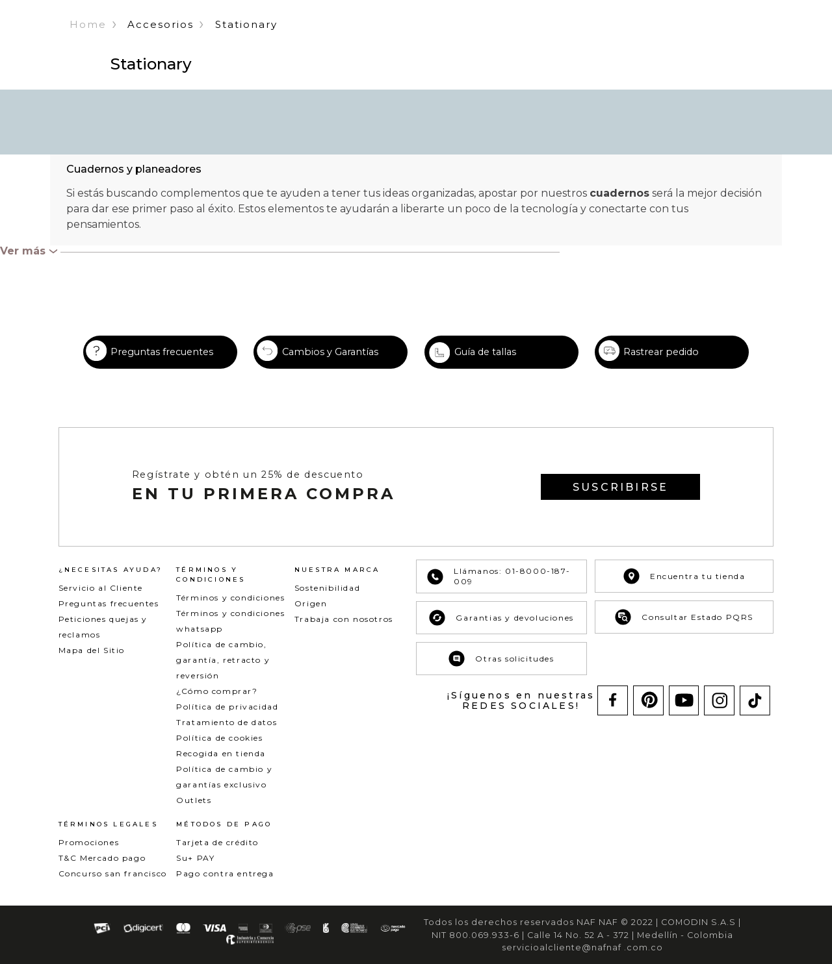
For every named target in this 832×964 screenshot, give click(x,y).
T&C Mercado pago (102, 870)
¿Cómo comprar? (216, 703)
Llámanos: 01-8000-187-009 (498, 588)
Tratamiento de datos (226, 734)
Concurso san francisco (112, 886)
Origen (311, 616)
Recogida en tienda (221, 766)
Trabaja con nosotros (343, 631)
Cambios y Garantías (330, 364)
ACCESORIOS (527, 38)
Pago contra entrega (225, 886)
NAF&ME (587, 38)
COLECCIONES (454, 38)
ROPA (302, 38)
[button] (719, 38)
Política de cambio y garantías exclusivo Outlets (224, 796)
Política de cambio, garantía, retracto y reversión (223, 672)
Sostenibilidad (327, 600)
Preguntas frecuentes (161, 364)
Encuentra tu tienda (684, 588)
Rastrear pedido (661, 364)
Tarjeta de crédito (217, 854)
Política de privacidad (227, 719)
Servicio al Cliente (100, 600)
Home (88, 84)
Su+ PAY (195, 870)
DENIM (343, 38)
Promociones (89, 854)
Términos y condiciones (230, 610)
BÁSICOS (390, 38)
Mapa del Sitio (91, 662)
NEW (264, 38)
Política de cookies (219, 750)
